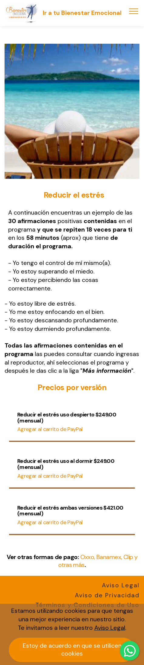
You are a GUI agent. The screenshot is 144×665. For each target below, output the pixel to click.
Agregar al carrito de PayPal (49, 429)
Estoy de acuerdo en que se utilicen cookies (72, 649)
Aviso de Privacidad (107, 595)
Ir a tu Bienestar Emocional (82, 13)
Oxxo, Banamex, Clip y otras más (97, 561)
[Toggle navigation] (134, 11)
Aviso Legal (120, 585)
